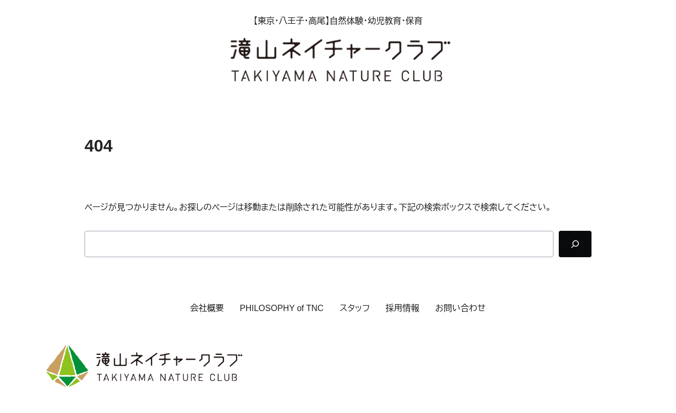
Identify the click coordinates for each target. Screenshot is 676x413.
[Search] (575, 244)
